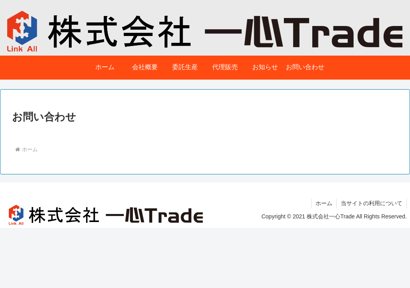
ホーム (324, 203)
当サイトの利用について (371, 203)
